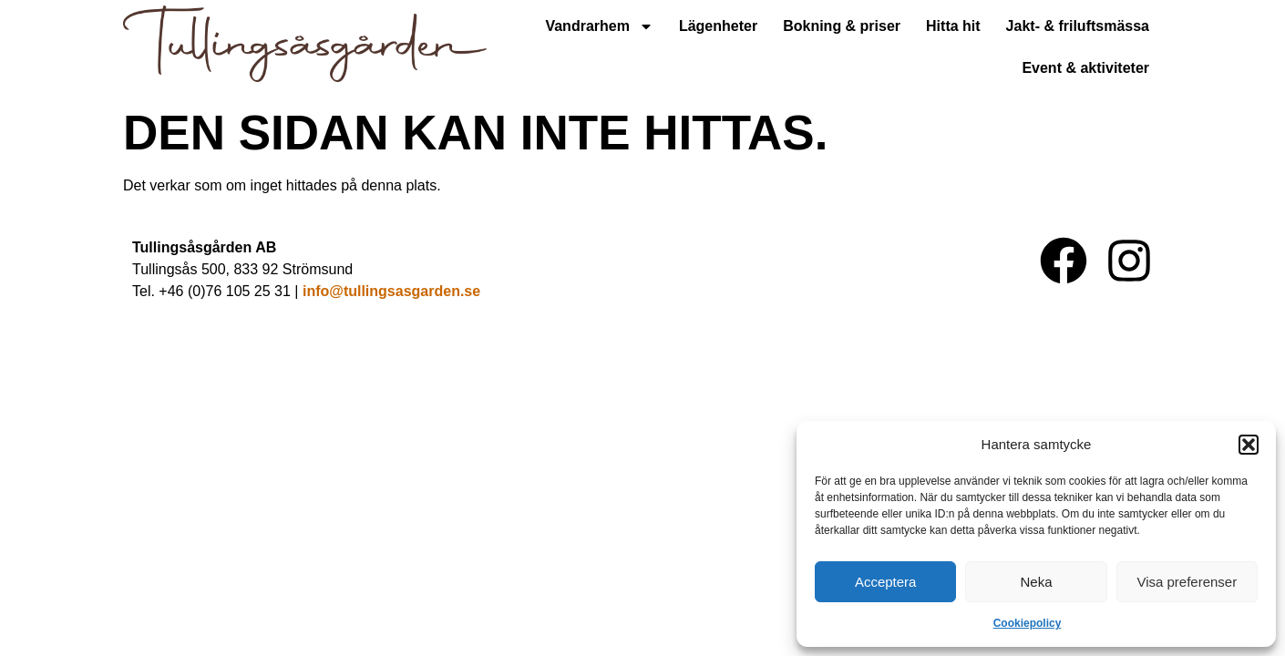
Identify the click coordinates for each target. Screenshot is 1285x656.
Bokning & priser (841, 26)
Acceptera (886, 581)
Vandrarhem (599, 26)
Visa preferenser (1186, 581)
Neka (1036, 581)
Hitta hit (953, 26)
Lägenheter (718, 26)
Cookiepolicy (1027, 623)
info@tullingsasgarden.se (391, 291)
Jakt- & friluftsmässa (1077, 26)
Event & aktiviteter (1085, 68)
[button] (1248, 445)
